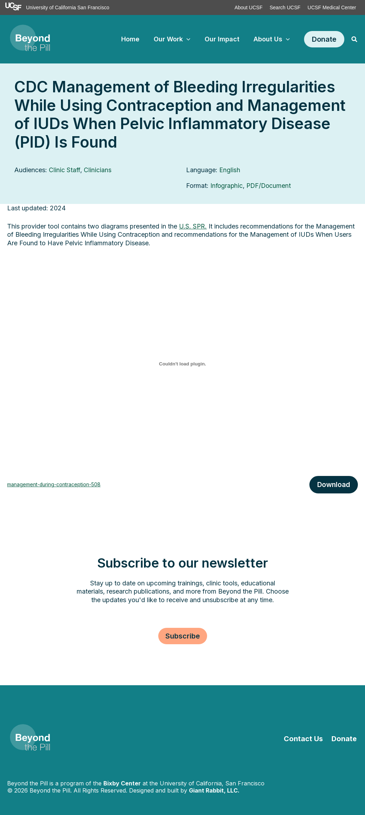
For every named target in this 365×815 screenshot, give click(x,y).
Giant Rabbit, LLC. (214, 790)
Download (333, 484)
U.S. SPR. (193, 226)
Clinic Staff (65, 170)
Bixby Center (122, 783)
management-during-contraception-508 (56, 484)
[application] (190, 39)
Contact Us (305, 738)
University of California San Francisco (67, 7)
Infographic (227, 185)
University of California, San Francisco (212, 783)
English (229, 170)
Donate (345, 738)
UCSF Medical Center (332, 7)
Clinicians (98, 170)
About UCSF (249, 7)
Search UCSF (284, 7)
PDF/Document (270, 185)
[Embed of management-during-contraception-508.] (182, 363)
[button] (324, 39)
